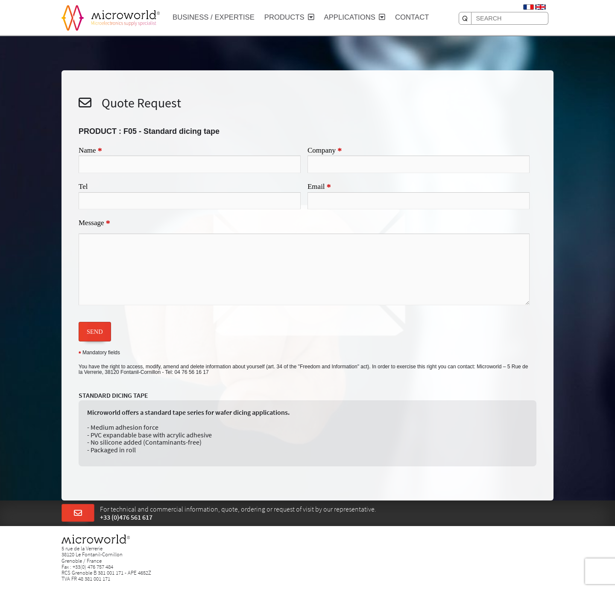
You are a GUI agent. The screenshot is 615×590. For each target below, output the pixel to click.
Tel (83, 186)
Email (319, 187)
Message (94, 223)
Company (325, 151)
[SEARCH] (465, 18)
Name (90, 151)
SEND (95, 331)
